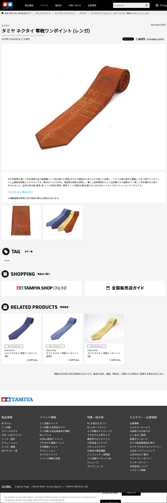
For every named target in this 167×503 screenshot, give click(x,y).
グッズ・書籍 (8, 446)
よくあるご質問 (138, 435)
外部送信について (139, 466)
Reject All (131, 492)
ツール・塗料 (8, 439)
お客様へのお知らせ (140, 431)
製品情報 (29, 5)
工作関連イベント (49, 446)
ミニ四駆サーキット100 (99, 458)
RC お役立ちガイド (96, 423)
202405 (7, 260)
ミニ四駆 (6, 427)
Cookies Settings (110, 492)
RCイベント (46, 435)
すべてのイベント (49, 454)
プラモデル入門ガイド (98, 435)
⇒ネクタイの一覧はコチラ (20, 191)
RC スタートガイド (96, 427)
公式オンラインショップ (142, 450)
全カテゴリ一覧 (9, 450)
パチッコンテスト (96, 446)
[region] (83, 498)
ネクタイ (83, 13)
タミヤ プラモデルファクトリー (146, 446)
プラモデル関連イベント (52, 442)
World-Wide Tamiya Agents (47, 486)
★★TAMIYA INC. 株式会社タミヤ (18, 13)
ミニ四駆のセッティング (99, 431)
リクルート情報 (138, 470)
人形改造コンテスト (97, 442)
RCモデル (6, 423)
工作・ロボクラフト (12, 435)
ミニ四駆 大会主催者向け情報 (55, 431)
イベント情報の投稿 (50, 458)
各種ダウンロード (139, 439)
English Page (22, 486)
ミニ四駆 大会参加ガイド (52, 427)
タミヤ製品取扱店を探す (142, 442)
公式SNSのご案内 (139, 454)
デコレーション (9, 442)
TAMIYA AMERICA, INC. (77, 486)
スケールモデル (9, 431)
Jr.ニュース (93, 462)
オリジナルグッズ (43, 13)
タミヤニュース (95, 466)
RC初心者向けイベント (51, 439)
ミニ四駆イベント (49, 423)
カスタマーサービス (140, 427)
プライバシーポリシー (141, 458)
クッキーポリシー (139, 462)
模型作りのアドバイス (98, 439)
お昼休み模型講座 (96, 450)
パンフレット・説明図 (98, 454)
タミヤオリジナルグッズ (65, 13)
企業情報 (134, 423)
